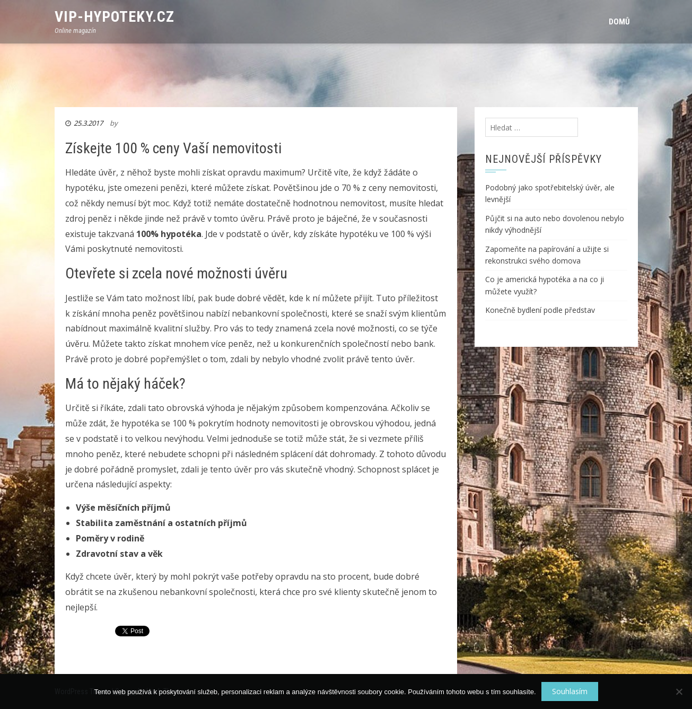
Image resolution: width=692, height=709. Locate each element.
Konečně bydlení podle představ (540, 310)
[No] (678, 691)
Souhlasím (570, 691)
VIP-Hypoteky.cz (114, 16)
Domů (619, 22)
